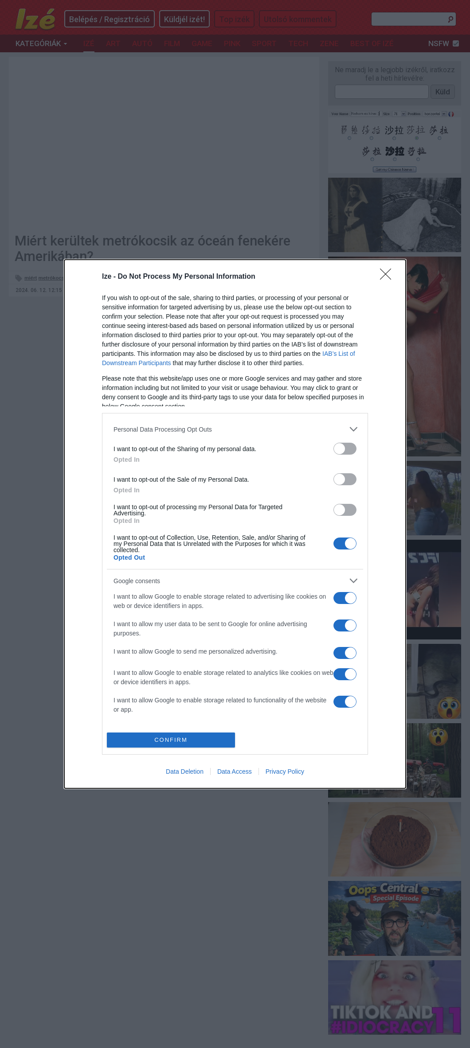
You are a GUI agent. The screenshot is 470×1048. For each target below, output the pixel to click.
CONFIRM (171, 739)
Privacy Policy (285, 771)
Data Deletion (185, 771)
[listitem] (235, 429)
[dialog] (235, 524)
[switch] (344, 449)
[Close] (388, 277)
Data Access (234, 771)
